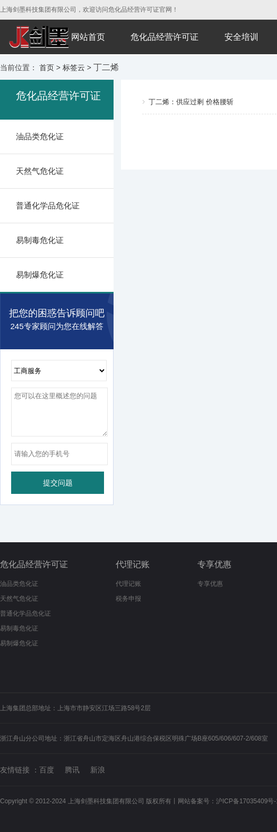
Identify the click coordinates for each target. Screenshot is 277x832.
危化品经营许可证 (164, 36)
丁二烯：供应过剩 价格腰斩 (191, 102)
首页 (46, 67)
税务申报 (128, 598)
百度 (46, 770)
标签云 (74, 67)
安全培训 (241, 36)
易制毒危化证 (40, 240)
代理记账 (133, 564)
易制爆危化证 (40, 274)
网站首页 (88, 36)
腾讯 (72, 770)
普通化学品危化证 (48, 205)
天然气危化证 (40, 170)
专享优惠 (214, 564)
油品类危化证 (40, 136)
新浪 (97, 770)
